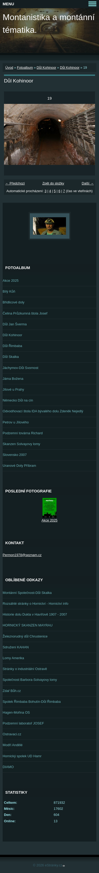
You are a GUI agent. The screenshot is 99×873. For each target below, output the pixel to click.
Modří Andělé (12, 745)
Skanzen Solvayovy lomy (21, 444)
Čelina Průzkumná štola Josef (25, 313)
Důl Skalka (11, 357)
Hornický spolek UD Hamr (22, 756)
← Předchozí (15, 183)
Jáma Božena (13, 379)
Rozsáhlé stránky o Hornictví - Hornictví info (35, 604)
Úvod (9, 68)
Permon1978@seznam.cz (22, 555)
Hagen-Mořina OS (16, 712)
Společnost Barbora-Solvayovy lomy (30, 680)
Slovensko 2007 (15, 455)
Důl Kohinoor (46, 68)
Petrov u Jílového (16, 422)
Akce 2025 (10, 281)
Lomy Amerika (13, 658)
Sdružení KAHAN (16, 647)
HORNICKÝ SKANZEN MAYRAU (28, 625)
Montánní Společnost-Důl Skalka (27, 593)
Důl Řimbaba (12, 346)
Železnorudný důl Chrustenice (25, 636)
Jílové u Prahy (13, 389)
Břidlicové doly (14, 302)
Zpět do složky (53, 183)
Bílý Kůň (9, 291)
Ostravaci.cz (12, 734)
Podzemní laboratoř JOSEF (23, 723)
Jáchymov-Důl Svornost (20, 368)
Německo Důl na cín (18, 400)
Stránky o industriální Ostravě (25, 669)
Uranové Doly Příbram (19, 466)
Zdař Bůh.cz (12, 691)
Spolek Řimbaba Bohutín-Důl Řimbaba (32, 702)
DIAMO (8, 767)
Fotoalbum (25, 68)
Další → (88, 183)
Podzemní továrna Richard (23, 433)
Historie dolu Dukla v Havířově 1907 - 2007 (35, 614)
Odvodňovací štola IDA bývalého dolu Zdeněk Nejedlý (43, 411)
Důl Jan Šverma (15, 324)
